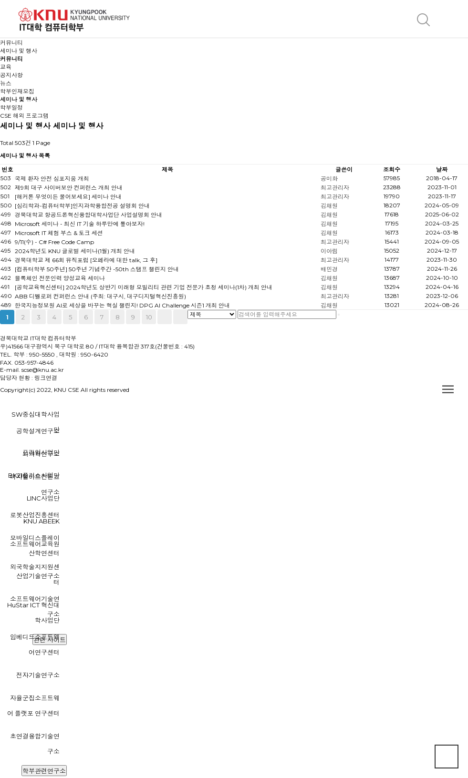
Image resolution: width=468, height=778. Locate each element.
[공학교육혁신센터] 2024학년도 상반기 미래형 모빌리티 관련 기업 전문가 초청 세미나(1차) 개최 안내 (143, 287)
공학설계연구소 (38, 431)
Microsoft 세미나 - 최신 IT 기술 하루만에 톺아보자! (80, 223)
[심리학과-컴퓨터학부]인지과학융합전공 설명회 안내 (82, 205)
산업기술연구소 (38, 576)
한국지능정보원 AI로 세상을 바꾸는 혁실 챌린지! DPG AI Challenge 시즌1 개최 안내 (122, 305)
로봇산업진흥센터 (35, 515)
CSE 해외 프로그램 (24, 115)
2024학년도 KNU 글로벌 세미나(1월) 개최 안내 (75, 251)
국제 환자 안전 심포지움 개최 (52, 178)
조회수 (391, 169)
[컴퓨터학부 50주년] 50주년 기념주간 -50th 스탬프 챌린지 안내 (97, 269)
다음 (164, 317)
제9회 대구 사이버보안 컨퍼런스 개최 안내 (69, 187)
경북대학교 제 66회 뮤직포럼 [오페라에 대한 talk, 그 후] (86, 260)
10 (149, 317)
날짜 (441, 169)
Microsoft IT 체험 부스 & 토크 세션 (59, 232)
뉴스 (5, 83)
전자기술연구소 (38, 675)
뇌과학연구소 (41, 454)
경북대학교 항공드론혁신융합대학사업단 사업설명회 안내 (88, 214)
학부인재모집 (17, 91)
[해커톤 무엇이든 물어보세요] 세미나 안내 (68, 196)
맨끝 (180, 317)
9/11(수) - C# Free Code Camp (54, 242)
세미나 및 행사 (18, 99)
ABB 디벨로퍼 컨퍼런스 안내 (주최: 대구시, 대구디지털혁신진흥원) (100, 296)
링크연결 (45, 377)
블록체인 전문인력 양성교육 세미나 (60, 278)
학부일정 (11, 107)
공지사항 (11, 75)
